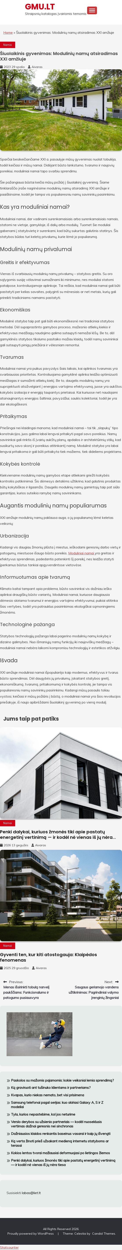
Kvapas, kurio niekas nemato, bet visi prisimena (47, 1095)
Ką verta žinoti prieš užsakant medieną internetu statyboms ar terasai (60, 1143)
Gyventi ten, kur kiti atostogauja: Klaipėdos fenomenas (48, 957)
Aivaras (37, 67)
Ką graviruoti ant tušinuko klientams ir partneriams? (51, 1087)
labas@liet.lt (31, 1193)
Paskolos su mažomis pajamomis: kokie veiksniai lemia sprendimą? (62, 1080)
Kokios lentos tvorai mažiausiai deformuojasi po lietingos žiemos (60, 1153)
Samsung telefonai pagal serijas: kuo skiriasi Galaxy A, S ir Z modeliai (57, 1104)
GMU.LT (40, 6)
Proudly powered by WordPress (31, 1234)
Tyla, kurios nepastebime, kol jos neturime (43, 1114)
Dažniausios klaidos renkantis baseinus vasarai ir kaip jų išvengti (60, 1133)
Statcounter (9, 1247)
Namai (7, 44)
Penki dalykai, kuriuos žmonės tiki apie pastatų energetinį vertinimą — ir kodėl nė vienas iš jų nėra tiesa (56, 837)
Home (8, 32)
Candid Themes (103, 1234)
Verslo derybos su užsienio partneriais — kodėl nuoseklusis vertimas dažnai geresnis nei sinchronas (56, 1124)
